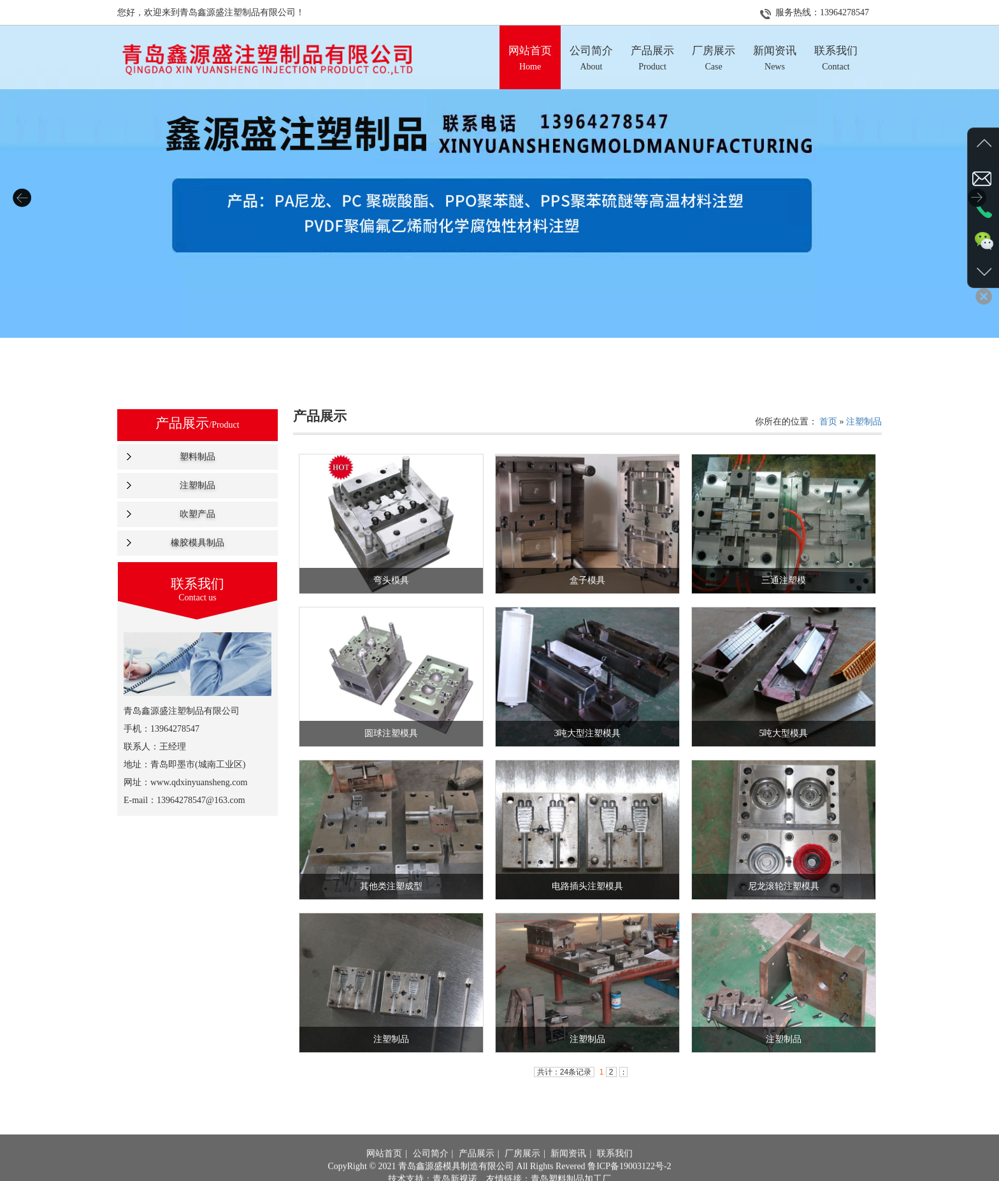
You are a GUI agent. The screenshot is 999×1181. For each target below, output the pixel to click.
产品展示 (476, 1173)
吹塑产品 (197, 514)
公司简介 (431, 1173)
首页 (828, 421)
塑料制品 (197, 456)
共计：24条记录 (564, 1072)
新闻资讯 (568, 1173)
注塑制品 (197, 485)
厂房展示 (522, 1173)
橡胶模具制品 (197, 542)
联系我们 (615, 1173)
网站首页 (384, 1173)
